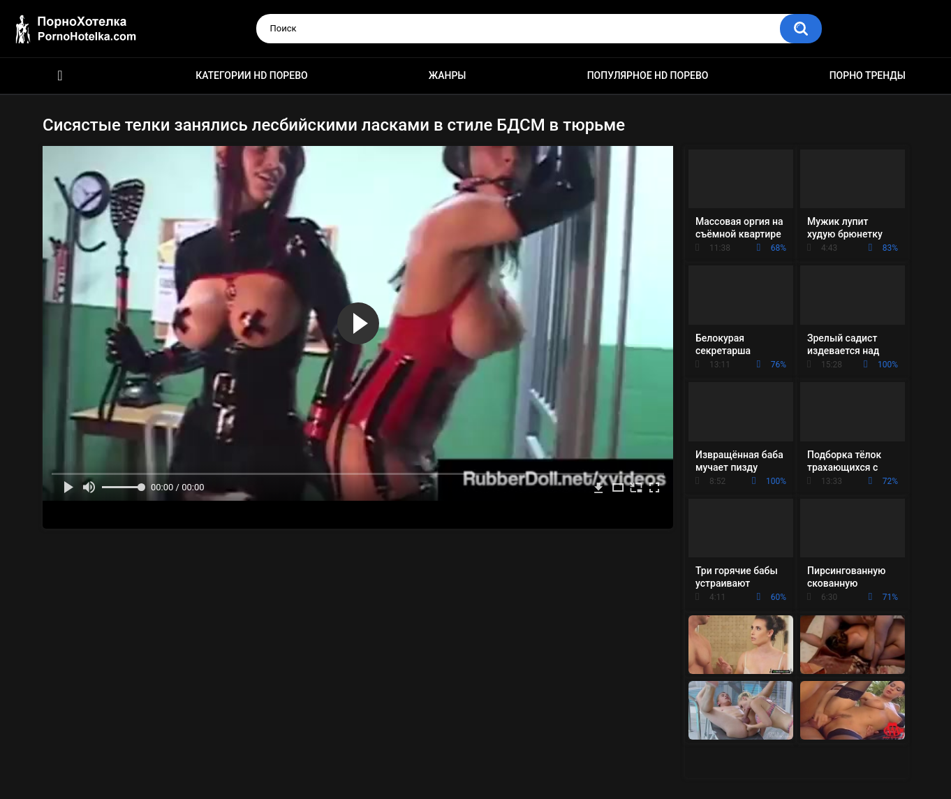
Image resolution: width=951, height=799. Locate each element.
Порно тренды (868, 75)
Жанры (447, 75)
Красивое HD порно (60, 76)
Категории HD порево (252, 75)
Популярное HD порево (648, 75)
